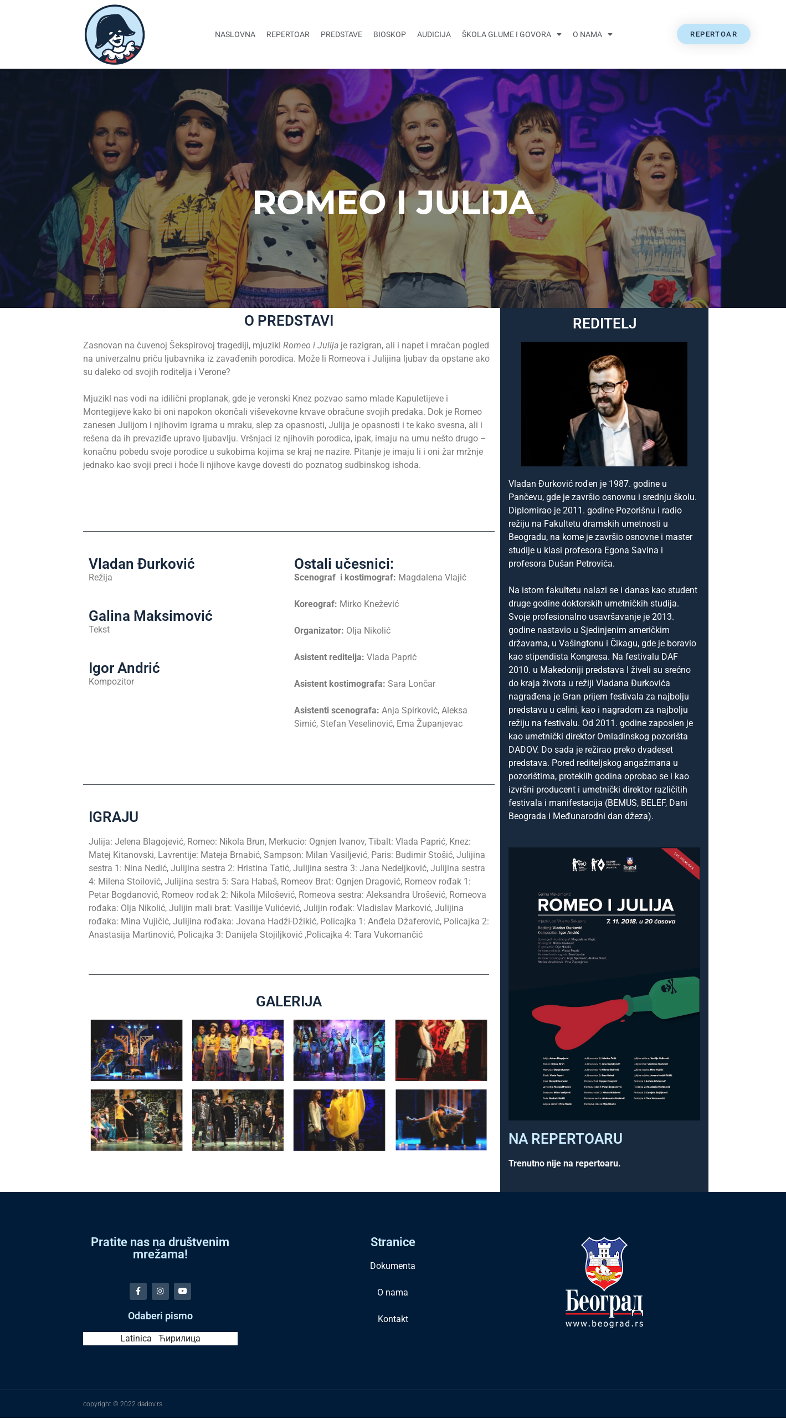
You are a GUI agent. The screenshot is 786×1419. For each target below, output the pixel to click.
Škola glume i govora (512, 34)
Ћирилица (179, 1339)
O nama (593, 34)
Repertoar (288, 34)
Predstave (341, 34)
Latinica (136, 1339)
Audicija (434, 34)
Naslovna (235, 34)
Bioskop (389, 34)
